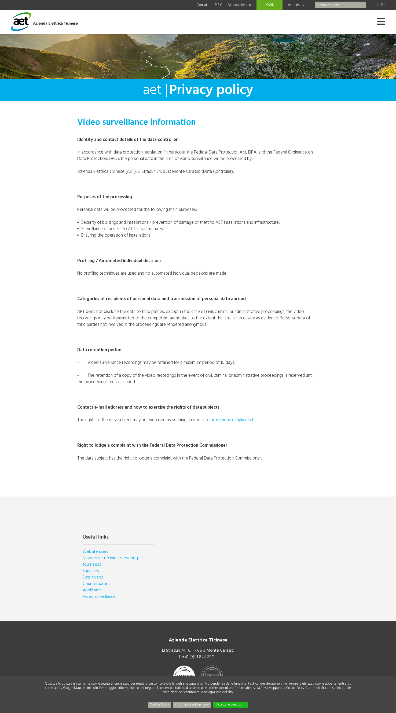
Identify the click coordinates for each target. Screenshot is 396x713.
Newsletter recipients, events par (113, 558)
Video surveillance (99, 596)
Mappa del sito (239, 5)
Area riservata (299, 5)
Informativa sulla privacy (192, 704)
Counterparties (96, 583)
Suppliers (91, 571)
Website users (95, 551)
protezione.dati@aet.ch (232, 419)
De (383, 5)
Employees (93, 577)
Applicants (92, 590)
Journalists (92, 564)
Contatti (203, 5)
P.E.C (218, 5)
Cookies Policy (159, 704)
